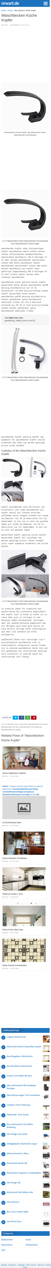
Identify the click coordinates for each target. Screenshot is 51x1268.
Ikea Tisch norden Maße (17, 1204)
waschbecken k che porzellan (30, 719)
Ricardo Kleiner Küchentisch (19, 1058)
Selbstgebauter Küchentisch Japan (22, 1136)
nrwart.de (10, 3)
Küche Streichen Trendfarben (14, 850)
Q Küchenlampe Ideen (11, 815)
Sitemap (4, 1257)
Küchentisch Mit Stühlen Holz (20, 1184)
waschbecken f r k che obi (38, 716)
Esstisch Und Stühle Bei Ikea (19, 1068)
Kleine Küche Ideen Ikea (12, 922)
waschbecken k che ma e (10, 719)
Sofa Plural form (14, 1213)
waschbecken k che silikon (11, 722)
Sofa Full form (13, 1194)
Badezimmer (7, 1232)
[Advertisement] (25, 54)
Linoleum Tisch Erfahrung (18, 1097)
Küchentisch (6, 1237)
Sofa (3, 1242)
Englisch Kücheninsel (16, 1029)
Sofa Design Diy (13, 1175)
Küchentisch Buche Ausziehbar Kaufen (24, 1039)
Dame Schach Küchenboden (14, 957)
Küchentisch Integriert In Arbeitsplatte (24, 1165)
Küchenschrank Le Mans (18, 1145)
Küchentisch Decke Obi (17, 1155)
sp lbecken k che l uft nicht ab (16, 716)
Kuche (5, 25)
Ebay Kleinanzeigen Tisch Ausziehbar (23, 1087)
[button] (45, 3)
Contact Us (12, 1257)
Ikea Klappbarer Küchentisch (20, 1048)
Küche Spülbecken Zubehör (14, 765)
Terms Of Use (31, 1257)
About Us (40, 1257)
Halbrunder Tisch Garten (18, 1107)
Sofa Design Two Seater (17, 1126)
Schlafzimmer (32, 1237)
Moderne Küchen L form (12, 886)
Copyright (21, 1257)
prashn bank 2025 (36, 1263)
